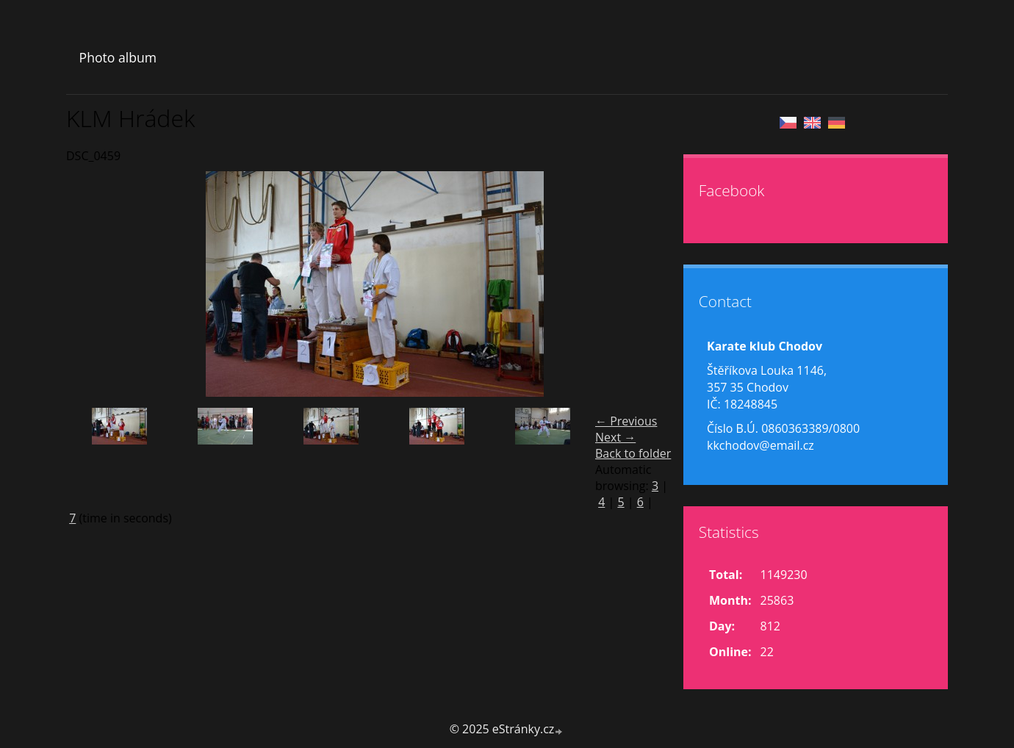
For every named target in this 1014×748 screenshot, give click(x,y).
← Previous (626, 421)
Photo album (118, 57)
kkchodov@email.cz (760, 445)
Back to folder (633, 453)
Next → (615, 437)
